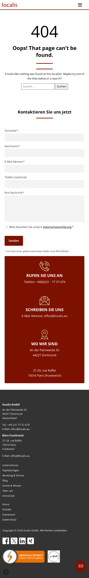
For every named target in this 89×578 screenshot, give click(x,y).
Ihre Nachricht (14, 192)
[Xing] (30, 541)
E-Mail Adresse (14, 161)
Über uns (7, 490)
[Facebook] (5, 541)
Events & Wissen (11, 485)
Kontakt (6, 509)
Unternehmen (10, 465)
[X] (14, 541)
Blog (5, 480)
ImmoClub (8, 495)
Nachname (12, 146)
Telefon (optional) (16, 177)
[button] (6, 572)
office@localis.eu (20, 429)
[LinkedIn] (22, 541)
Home (5, 504)
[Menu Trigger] (80, 4)
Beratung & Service (13, 475)
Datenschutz (9, 519)
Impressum (8, 514)
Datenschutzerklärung (57, 227)
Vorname (11, 130)
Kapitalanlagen (10, 470)
